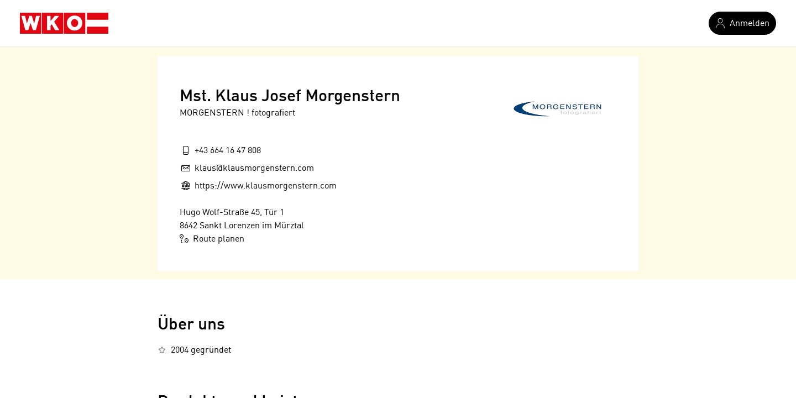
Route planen (212, 238)
